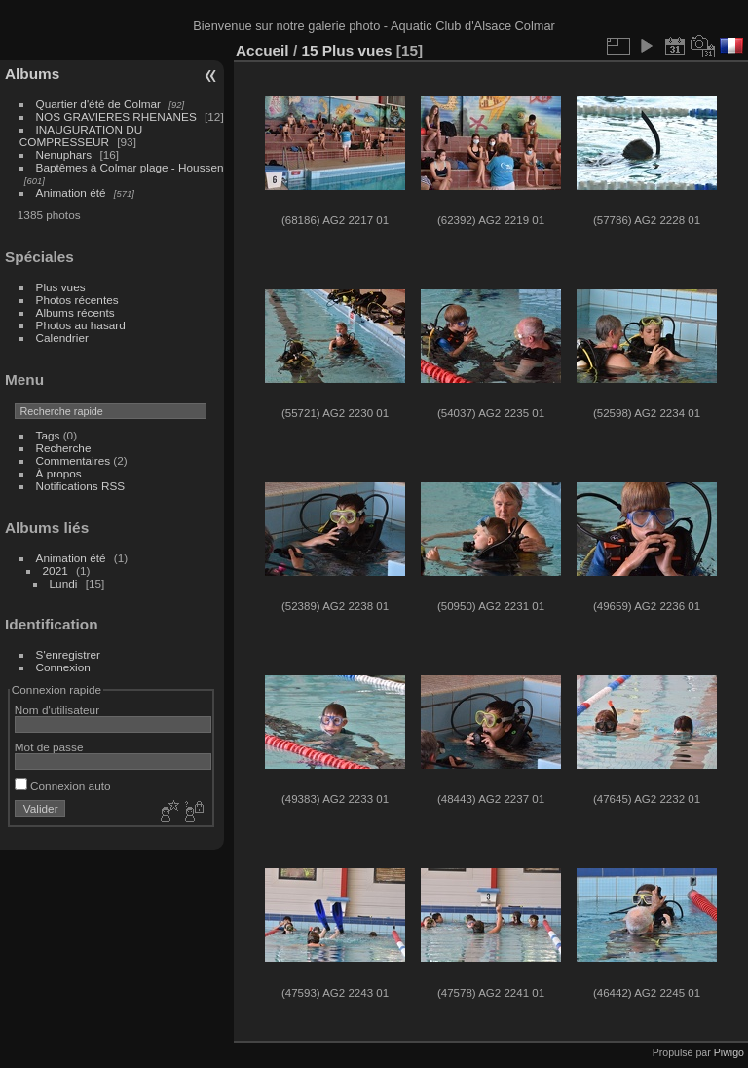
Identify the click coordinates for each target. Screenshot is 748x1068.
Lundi (64, 583)
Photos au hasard (81, 325)
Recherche (64, 447)
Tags (48, 435)
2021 (55, 570)
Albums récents (75, 312)
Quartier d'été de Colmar (98, 103)
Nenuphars (64, 154)
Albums (32, 73)
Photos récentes (77, 299)
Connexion (63, 667)
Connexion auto (63, 786)
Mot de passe (49, 747)
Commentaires (73, 460)
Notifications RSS (81, 485)
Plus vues (61, 287)
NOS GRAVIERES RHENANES (116, 116)
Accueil (262, 50)
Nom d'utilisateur (57, 710)
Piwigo (729, 1052)
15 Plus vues (346, 50)
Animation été (71, 192)
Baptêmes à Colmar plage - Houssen (130, 167)
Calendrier (62, 337)
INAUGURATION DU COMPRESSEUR (80, 135)
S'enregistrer (68, 654)
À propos (59, 473)
